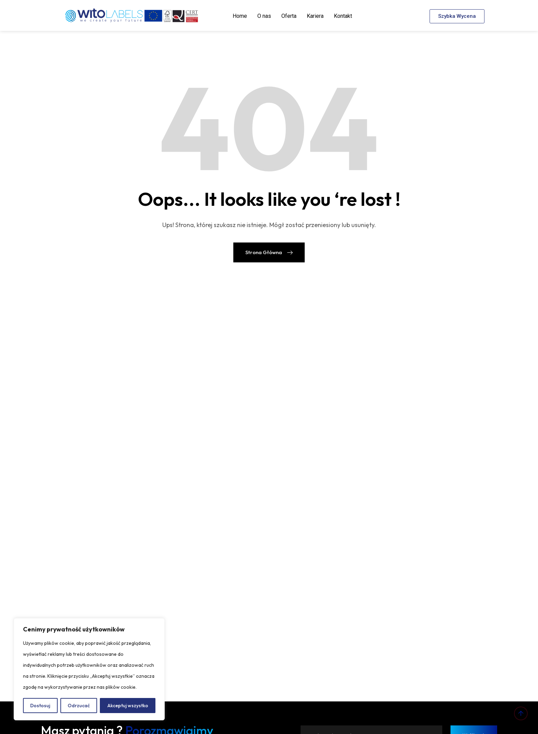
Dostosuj (40, 705)
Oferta (288, 16)
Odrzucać (79, 705)
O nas (264, 16)
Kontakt (343, 16)
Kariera (315, 16)
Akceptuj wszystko (127, 705)
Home (240, 16)
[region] (89, 669)
